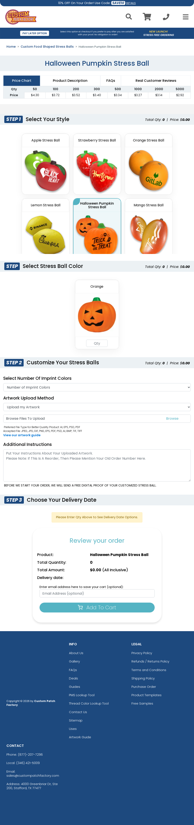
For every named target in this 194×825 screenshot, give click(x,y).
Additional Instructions (27, 444)
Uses (73, 728)
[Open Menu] (184, 17)
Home (11, 46)
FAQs (73, 670)
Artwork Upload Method (28, 398)
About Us (76, 653)
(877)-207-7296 (30, 754)
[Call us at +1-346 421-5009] (166, 18)
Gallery (74, 661)
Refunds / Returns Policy (150, 661)
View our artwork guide (22, 435)
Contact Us (78, 712)
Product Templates (146, 695)
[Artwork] (97, 407)
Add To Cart (97, 607)
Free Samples (142, 703)
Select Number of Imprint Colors (37, 378)
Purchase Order (143, 686)
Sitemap (75, 720)
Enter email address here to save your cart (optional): (82, 587)
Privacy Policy (141, 653)
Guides (74, 686)
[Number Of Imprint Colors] (97, 387)
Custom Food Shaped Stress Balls (47, 46)
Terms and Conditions (148, 670)
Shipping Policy (143, 678)
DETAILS (131, 3)
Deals (73, 678)
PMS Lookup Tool (82, 695)
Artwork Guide (80, 737)
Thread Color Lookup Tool (89, 703)
